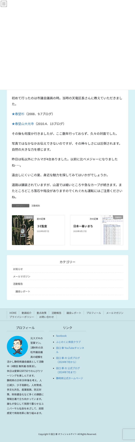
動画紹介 (26, 313)
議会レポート (22, 291)
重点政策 (41, 313)
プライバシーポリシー (21, 317)
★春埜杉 (18, 113)
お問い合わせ (46, 317)
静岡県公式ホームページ (69, 378)
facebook (61, 335)
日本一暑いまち (83, 226)
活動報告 (35, 205)
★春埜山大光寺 (23, 123)
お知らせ (18, 269)
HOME (13, 313)
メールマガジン (21, 276)
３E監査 (42, 226)
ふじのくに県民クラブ (68, 342)
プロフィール (93, 313)
